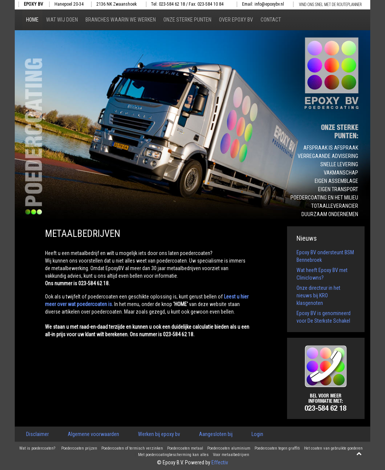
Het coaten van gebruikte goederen (333, 448)
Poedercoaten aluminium (228, 448)
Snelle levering (339, 164)
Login (257, 434)
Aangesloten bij (216, 434)
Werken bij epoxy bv (159, 434)
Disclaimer (37, 434)
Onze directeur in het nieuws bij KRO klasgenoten (318, 295)
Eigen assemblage (336, 181)
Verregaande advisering (328, 156)
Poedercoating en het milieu (324, 198)
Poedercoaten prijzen (79, 448)
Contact (271, 20)
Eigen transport (338, 189)
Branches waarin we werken (120, 20)
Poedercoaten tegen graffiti (277, 448)
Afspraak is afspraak (330, 148)
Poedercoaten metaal (185, 448)
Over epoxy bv (236, 20)
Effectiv (219, 462)
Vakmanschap (341, 173)
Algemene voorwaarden (93, 434)
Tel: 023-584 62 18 (168, 4)
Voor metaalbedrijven (231, 455)
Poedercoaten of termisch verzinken (132, 448)
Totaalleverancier (334, 206)
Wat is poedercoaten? (37, 448)
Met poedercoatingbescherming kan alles (173, 455)
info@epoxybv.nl (269, 4)
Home (32, 20)
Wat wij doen (62, 20)
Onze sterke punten (187, 20)
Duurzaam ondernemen (329, 214)
